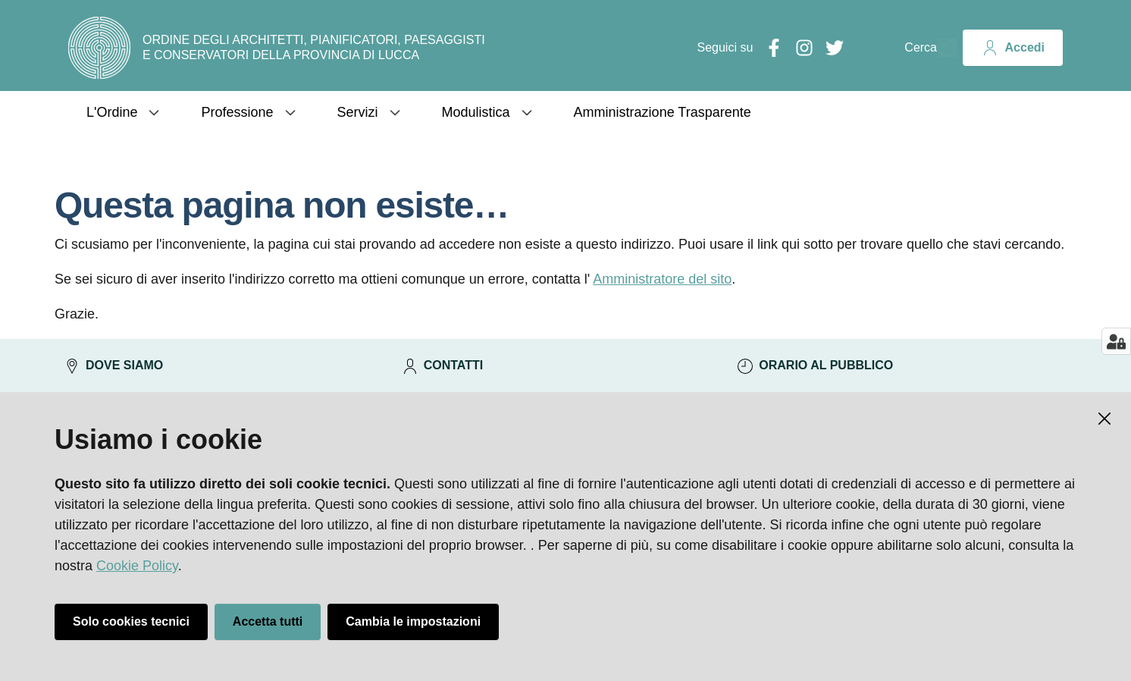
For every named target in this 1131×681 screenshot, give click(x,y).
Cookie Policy (137, 565)
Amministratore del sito (662, 279)
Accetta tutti (267, 621)
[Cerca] (938, 48)
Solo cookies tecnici (131, 621)
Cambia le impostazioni (413, 621)
